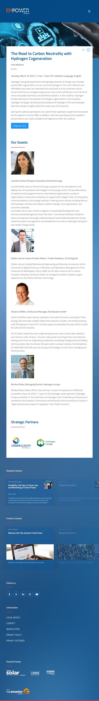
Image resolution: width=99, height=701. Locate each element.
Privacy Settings (15, 640)
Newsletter (13, 629)
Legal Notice (13, 617)
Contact (10, 623)
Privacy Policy (14, 635)
